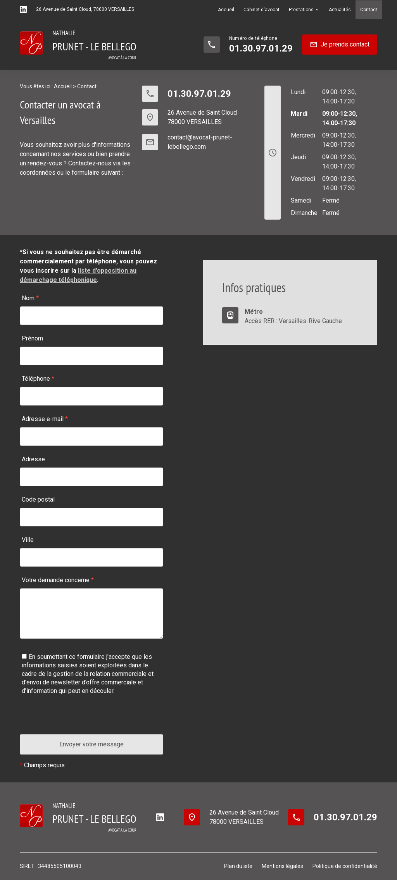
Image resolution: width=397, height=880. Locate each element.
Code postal (38, 499)
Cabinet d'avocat (261, 9)
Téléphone (38, 378)
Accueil (226, 9)
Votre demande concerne (58, 580)
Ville (28, 539)
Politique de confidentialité (344, 866)
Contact (368, 9)
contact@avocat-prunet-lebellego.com (199, 142)
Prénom (32, 338)
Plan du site (238, 866)
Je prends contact (339, 44)
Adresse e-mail (45, 419)
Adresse (33, 459)
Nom (30, 298)
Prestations (301, 9)
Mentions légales (282, 866)
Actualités (340, 9)
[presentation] (79, 719)
